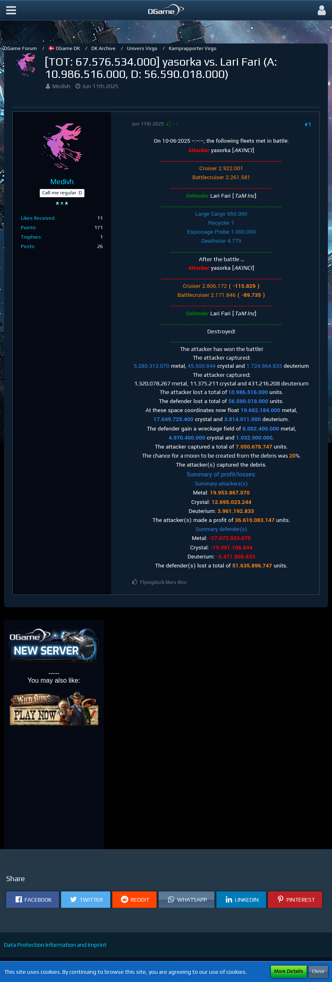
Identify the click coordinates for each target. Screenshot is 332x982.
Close (318, 971)
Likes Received (38, 218)
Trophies (31, 237)
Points (28, 227)
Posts (27, 246)
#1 (308, 124)
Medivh (61, 86)
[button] (11, 10)
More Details (288, 971)
